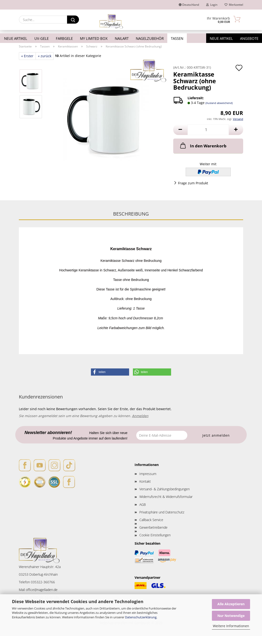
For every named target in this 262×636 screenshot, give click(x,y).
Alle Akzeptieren (231, 604)
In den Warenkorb (202, 145)
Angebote (249, 38)
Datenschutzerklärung (141, 617)
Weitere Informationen (231, 626)
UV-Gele (41, 38)
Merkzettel (234, 5)
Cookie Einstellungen (155, 535)
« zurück (44, 56)
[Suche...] (73, 20)
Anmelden (140, 416)
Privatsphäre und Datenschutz (161, 512)
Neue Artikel (15, 38)
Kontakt (145, 481)
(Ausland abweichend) (219, 103)
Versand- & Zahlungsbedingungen (164, 489)
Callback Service (151, 519)
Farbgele (64, 38)
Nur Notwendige (231, 615)
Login (211, 5)
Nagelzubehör (150, 38)
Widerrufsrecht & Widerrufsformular (166, 496)
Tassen (177, 38)
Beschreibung (131, 214)
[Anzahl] (208, 129)
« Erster (27, 56)
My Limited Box (94, 38)
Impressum (147, 473)
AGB (142, 504)
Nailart (122, 38)
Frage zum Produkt (193, 183)
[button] (180, 129)
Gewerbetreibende (153, 527)
